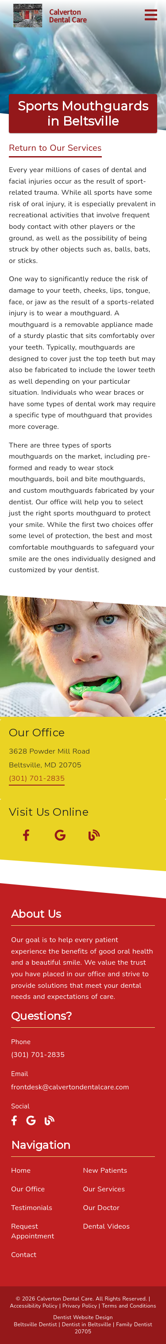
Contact (23, 1255)
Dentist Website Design (82, 1317)
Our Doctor (101, 1208)
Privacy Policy (79, 1305)
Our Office (28, 1189)
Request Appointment (32, 1231)
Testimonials (31, 1208)
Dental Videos (106, 1226)
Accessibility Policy (34, 1305)
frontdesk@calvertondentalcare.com (70, 1087)
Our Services (104, 1189)
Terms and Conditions (129, 1305)
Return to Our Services (55, 148)
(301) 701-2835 (37, 778)
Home (21, 1170)
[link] (49, 15)
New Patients (105, 1170)
